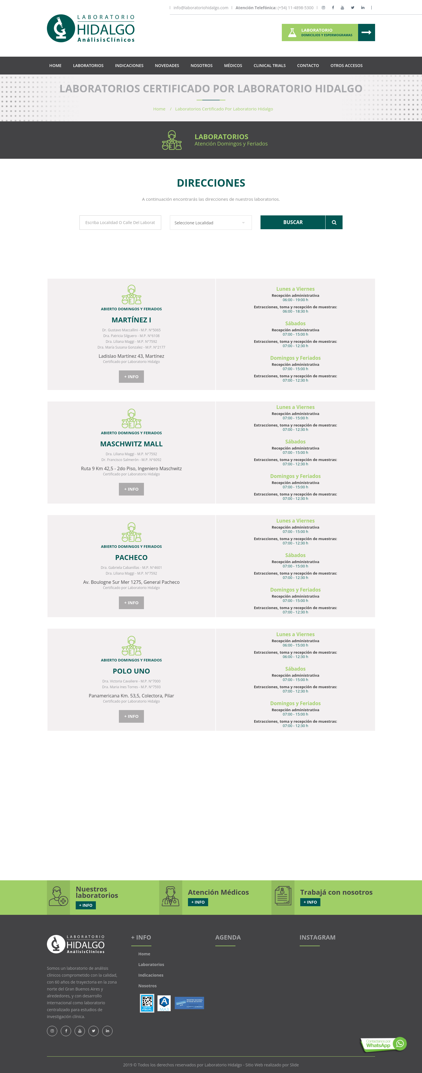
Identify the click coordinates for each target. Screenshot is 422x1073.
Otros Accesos (346, 65)
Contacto (308, 65)
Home (55, 65)
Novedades (167, 65)
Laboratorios (88, 65)
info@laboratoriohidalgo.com (201, 7)
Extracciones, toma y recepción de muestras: (295, 307)
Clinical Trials (270, 65)
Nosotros (201, 65)
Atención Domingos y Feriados (231, 143)
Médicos (233, 65)
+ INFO (131, 376)
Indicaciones (129, 65)
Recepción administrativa (296, 295)
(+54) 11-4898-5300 (274, 7)
